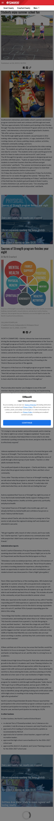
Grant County (9, 8)
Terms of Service (30, 405)
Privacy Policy (28, 407)
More (37, 8)
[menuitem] (37, 8)
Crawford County (23, 8)
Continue (27, 423)
